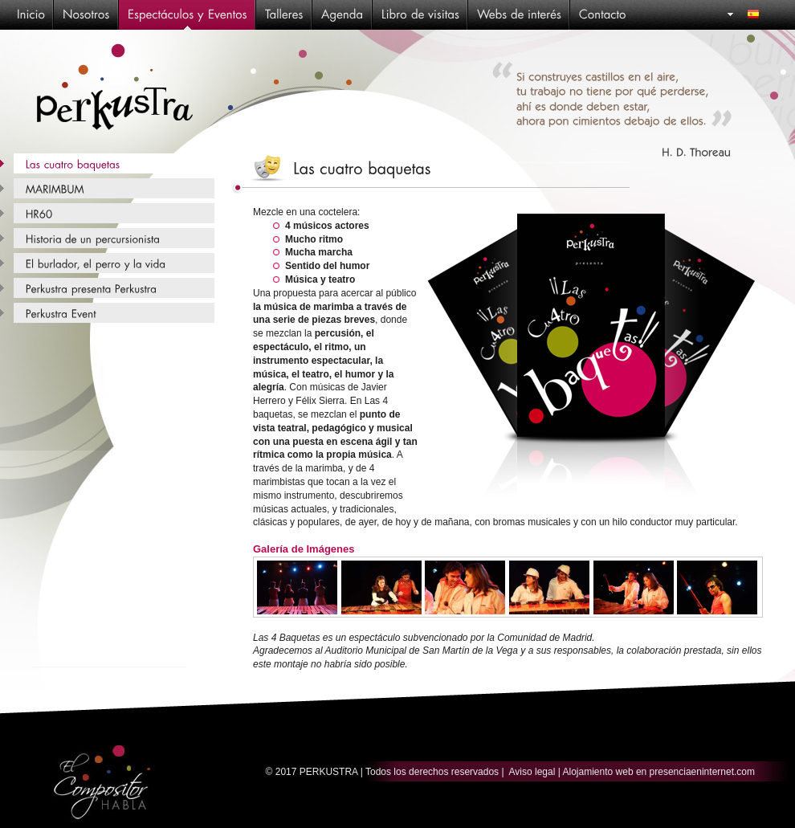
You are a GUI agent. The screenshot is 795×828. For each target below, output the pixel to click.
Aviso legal (532, 771)
